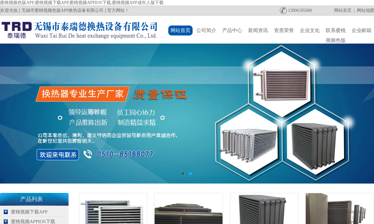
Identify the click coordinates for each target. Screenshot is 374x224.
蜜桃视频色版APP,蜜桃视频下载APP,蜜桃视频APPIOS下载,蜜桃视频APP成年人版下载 (82, 2)
